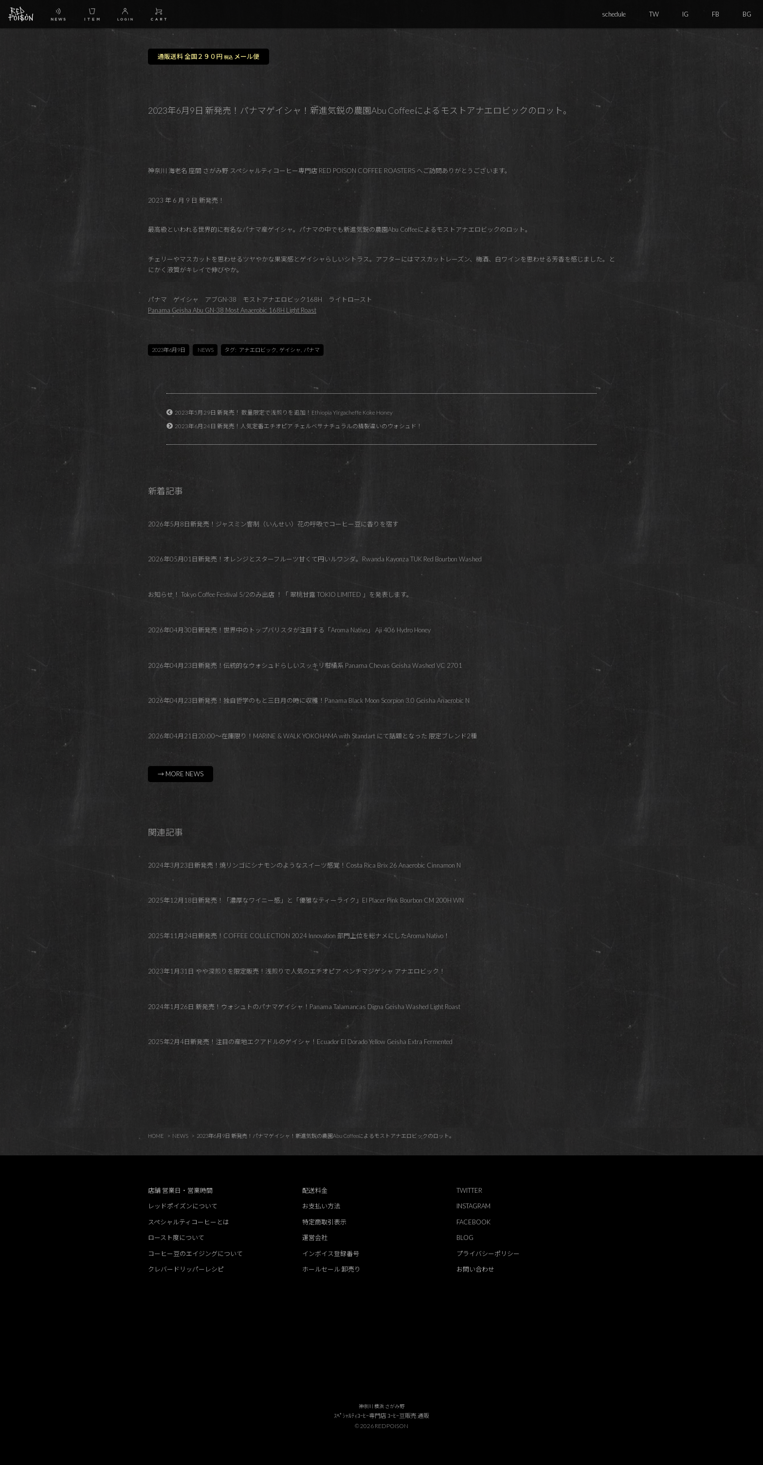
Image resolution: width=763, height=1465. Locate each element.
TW (654, 14)
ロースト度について (176, 1237)
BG (747, 14)
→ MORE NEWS (180, 774)
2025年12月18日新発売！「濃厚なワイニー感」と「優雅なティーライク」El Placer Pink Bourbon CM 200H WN (306, 900)
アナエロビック (257, 350)
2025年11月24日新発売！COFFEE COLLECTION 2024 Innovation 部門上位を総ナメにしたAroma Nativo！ (299, 936)
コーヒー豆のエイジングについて (195, 1253)
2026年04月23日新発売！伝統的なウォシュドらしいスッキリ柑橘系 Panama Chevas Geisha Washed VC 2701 (305, 665)
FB (715, 14)
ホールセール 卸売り (331, 1269)
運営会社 (314, 1237)
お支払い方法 (321, 1206)
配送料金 (314, 1190)
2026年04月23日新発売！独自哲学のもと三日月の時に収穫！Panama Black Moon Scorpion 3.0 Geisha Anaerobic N (309, 700)
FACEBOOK (473, 1222)
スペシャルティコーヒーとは (188, 1222)
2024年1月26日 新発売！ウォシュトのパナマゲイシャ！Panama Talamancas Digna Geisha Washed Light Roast (304, 1007)
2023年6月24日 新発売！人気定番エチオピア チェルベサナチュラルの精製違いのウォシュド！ (298, 425)
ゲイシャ (290, 350)
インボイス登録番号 (330, 1253)
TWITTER (469, 1190)
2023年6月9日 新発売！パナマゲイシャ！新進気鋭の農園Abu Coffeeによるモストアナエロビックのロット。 (325, 1136)
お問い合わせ (475, 1269)
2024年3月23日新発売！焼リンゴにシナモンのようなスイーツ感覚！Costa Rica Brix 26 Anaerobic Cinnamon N (304, 865)
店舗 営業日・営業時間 (180, 1190)
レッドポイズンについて (183, 1206)
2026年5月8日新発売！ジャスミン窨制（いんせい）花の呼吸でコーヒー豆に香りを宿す (273, 524)
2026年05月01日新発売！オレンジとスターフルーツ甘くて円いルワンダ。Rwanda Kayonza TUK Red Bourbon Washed (315, 559)
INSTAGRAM (473, 1206)
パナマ (312, 350)
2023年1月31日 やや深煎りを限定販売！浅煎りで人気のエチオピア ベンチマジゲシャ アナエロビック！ (296, 971)
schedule (614, 14)
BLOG (464, 1237)
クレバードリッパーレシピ (186, 1269)
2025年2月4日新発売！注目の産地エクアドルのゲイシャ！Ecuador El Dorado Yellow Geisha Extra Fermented (300, 1042)
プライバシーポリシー (488, 1253)
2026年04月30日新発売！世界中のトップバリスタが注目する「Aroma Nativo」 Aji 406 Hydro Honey (289, 630)
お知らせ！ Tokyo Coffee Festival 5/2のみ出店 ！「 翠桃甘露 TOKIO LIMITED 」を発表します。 (280, 594)
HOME (156, 1136)
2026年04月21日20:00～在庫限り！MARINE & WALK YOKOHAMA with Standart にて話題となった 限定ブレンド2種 (312, 736)
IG (685, 14)
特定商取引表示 (324, 1222)
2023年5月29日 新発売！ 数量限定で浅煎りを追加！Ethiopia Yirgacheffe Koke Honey (284, 412)
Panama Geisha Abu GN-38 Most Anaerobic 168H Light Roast (232, 310)
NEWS (206, 350)
